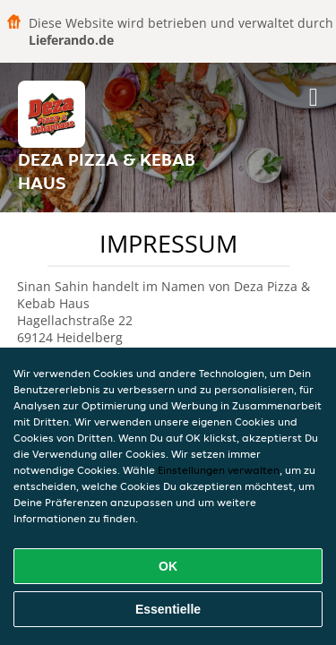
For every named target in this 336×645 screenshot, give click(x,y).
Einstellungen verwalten (219, 470)
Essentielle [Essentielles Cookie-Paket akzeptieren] (168, 609)
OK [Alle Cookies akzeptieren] (168, 566)
